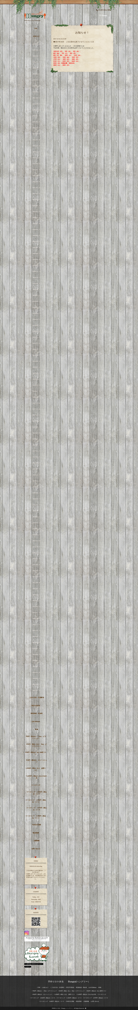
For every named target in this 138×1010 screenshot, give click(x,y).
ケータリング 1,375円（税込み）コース (37, 809)
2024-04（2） (37, 68)
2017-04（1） (37, 451)
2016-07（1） (37, 505)
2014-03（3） (37, 672)
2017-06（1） (37, 439)
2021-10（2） (37, 158)
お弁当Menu (36, 721)
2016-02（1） (37, 535)
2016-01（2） (37, 541)
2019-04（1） (37, 313)
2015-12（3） (37, 547)
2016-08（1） (37, 499)
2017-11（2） (37, 409)
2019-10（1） (37, 277)
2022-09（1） (37, 92)
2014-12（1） (37, 618)
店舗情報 (37, 840)
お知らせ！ (36, 36)
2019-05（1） (37, 307)
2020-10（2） (37, 223)
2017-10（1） (37, 415)
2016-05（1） (37, 517)
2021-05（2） (37, 187)
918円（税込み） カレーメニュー (36, 761)
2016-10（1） (37, 487)
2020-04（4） (37, 259)
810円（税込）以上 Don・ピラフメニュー (36, 745)
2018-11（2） (37, 343)
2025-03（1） (37, 50)
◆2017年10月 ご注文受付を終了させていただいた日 (73, 42)
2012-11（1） (37, 690)
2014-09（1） (37, 636)
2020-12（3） (37, 217)
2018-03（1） (37, 385)
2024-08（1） (37, 56)
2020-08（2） (37, 235)
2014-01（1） (37, 684)
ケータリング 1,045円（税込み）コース (37, 793)
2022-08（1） (37, 98)
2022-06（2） (37, 110)
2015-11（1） (37, 553)
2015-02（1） (37, 606)
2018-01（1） (37, 397)
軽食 (36, 729)
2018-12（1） (37, 337)
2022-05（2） (37, 116)
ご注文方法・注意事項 (36, 697)
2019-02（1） (37, 325)
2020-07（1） (37, 241)
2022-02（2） (37, 134)
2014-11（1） (37, 624)
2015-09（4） (37, 565)
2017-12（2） (37, 403)
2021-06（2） (37, 181)
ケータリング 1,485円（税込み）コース (36, 817)
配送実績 (36, 833)
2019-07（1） (37, 295)
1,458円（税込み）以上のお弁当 (37, 777)
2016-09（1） (37, 493)
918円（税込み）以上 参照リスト (35, 753)
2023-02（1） (37, 80)
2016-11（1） (37, 481)
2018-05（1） (37, 379)
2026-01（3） (37, 44)
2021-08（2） (37, 170)
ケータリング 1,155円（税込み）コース (36, 801)
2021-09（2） (37, 164)
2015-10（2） (37, 559)
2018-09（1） (37, 355)
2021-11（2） (37, 152)
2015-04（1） (37, 594)
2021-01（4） (37, 211)
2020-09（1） (37, 229)
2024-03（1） (37, 74)
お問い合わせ (35, 849)
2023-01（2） (37, 86)
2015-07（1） (37, 576)
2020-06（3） (37, 247)
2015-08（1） (37, 571)
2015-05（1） (37, 588)
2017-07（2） (37, 433)
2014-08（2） (37, 642)
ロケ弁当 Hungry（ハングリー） (64, 1008)
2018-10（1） (37, 349)
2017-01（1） (37, 469)
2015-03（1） (37, 600)
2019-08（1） (37, 289)
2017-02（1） (37, 463)
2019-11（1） (37, 271)
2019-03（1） (37, 319)
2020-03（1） (37, 265)
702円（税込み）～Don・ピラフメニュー (36, 737)
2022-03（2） (37, 128)
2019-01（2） (37, 331)
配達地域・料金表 (37, 713)
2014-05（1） (37, 660)
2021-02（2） (37, 205)
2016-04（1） (37, 523)
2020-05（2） (37, 253)
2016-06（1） (37, 511)
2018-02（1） (37, 391)
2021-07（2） (37, 176)
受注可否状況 (35, 705)
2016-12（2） (37, 475)
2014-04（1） (37, 666)
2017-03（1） (37, 457)
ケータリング (35, 785)
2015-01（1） (37, 612)
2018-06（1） (37, 373)
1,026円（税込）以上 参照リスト (36, 769)
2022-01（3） (37, 140)
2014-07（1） (37, 648)
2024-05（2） (37, 62)
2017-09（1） (37, 421)
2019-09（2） (37, 283)
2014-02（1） (37, 678)
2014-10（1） (37, 630)
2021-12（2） (37, 146)
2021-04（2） (37, 193)
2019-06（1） (37, 301)
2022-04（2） (37, 122)
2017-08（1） (37, 427)
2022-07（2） (37, 104)
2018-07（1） (37, 367)
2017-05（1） (37, 445)
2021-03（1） (37, 199)
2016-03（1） (37, 529)
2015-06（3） (37, 582)
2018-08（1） (37, 361)
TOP (35, 28)
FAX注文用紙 (36, 825)
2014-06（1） (37, 654)
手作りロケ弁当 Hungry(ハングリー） (69, 981)
